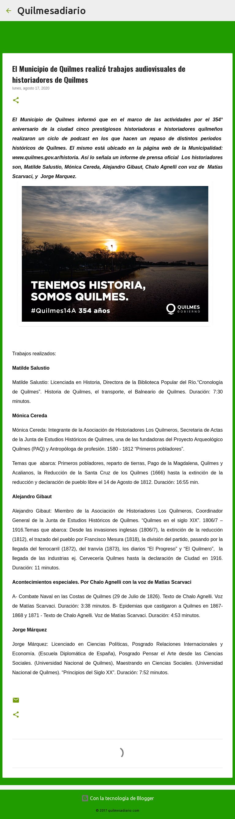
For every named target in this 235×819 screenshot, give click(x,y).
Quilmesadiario (51, 10)
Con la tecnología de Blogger (117, 798)
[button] (16, 101)
